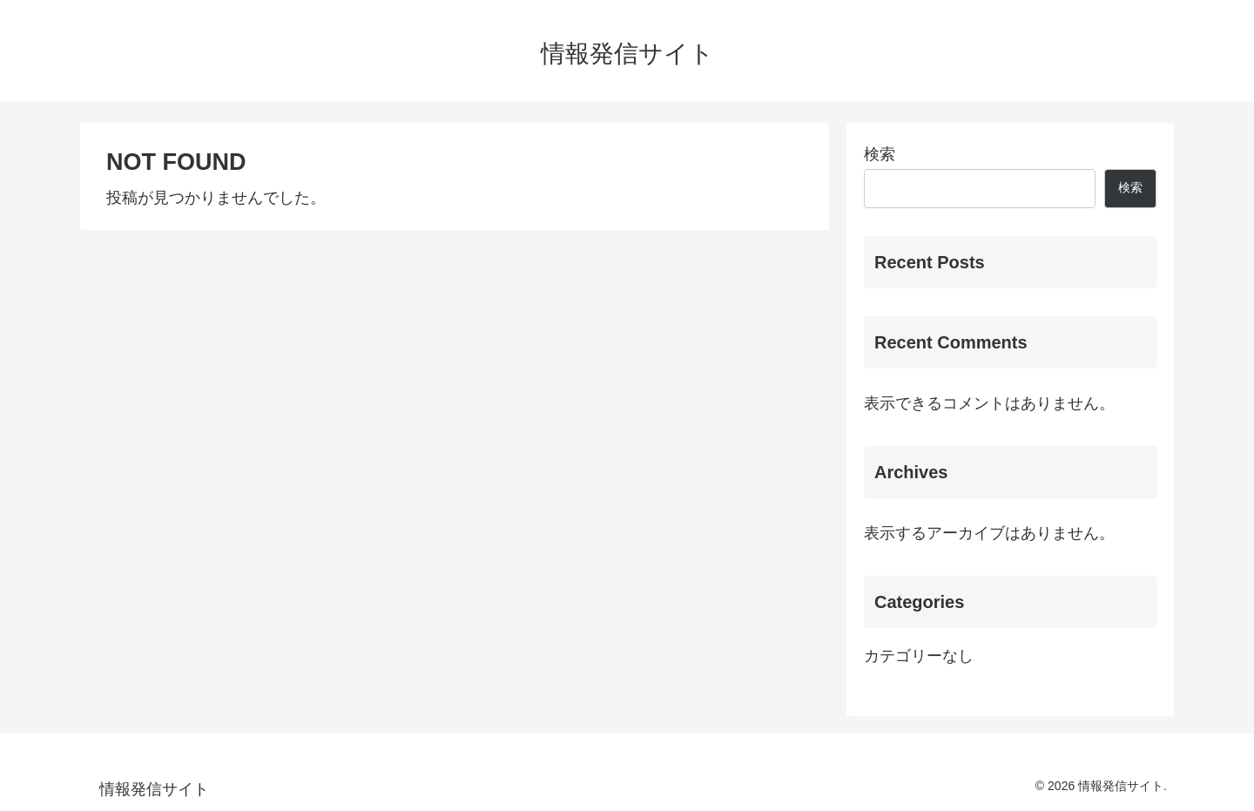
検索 (879, 154)
